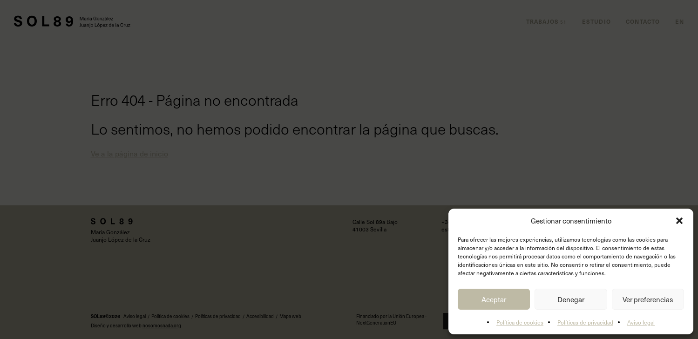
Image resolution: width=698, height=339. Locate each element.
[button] (679, 220)
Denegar (570, 299)
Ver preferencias (648, 299)
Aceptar (493, 299)
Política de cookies (519, 322)
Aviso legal (641, 322)
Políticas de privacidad (585, 322)
